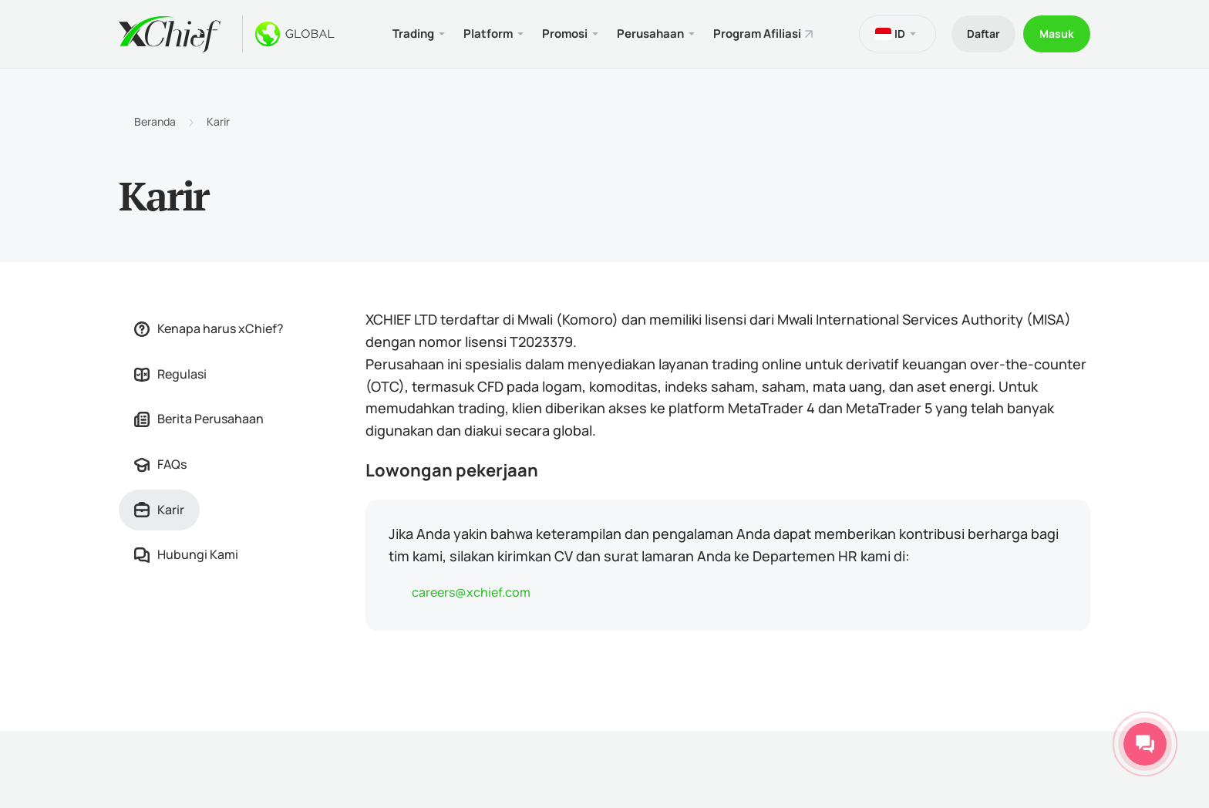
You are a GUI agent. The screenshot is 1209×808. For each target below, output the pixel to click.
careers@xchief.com (471, 592)
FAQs (160, 464)
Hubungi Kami (186, 554)
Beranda (155, 122)
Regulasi (170, 373)
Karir (218, 122)
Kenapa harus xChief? (209, 328)
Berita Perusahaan (199, 418)
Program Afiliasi (757, 33)
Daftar (983, 33)
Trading (413, 33)
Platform (488, 33)
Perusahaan (650, 33)
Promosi (565, 33)
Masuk (1056, 33)
